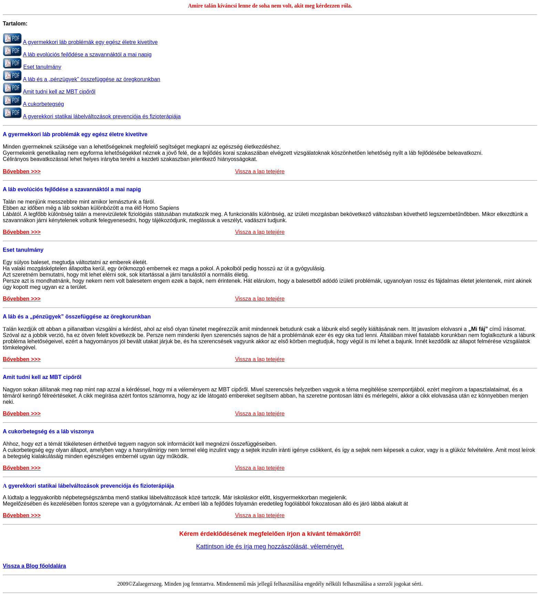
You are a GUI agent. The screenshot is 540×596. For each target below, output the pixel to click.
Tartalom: (15, 23)
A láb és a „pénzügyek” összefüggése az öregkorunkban (91, 79)
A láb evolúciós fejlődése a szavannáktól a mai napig (87, 54)
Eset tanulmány (42, 67)
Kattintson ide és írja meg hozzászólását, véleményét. (270, 546)
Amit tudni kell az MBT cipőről (59, 92)
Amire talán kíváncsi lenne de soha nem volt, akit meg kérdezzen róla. (270, 6)
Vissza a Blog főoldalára (34, 566)
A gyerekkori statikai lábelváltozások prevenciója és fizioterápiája (102, 116)
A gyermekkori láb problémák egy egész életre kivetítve (90, 42)
